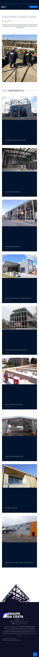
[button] (18, 7)
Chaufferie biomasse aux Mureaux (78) (15, 140)
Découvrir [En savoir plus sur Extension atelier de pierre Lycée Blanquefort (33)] (7, 300)
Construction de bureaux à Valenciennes (16, 350)
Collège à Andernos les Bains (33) (14, 456)
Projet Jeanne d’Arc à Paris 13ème (14, 404)
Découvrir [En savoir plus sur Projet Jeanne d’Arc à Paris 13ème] (7, 406)
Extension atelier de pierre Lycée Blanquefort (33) (18, 298)
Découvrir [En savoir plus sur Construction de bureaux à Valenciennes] (7, 352)
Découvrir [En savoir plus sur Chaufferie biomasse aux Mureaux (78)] (7, 142)
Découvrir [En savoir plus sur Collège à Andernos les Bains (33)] (7, 458)
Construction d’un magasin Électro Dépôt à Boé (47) (19, 562)
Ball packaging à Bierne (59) (12, 246)
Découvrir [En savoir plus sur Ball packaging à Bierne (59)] (7, 248)
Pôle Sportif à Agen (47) (11, 508)
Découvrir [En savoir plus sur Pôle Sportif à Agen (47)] (7, 510)
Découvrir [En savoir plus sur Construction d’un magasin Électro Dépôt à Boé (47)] (7, 565)
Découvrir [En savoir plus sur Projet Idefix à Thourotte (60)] (7, 194)
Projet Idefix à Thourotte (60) (12, 192)
